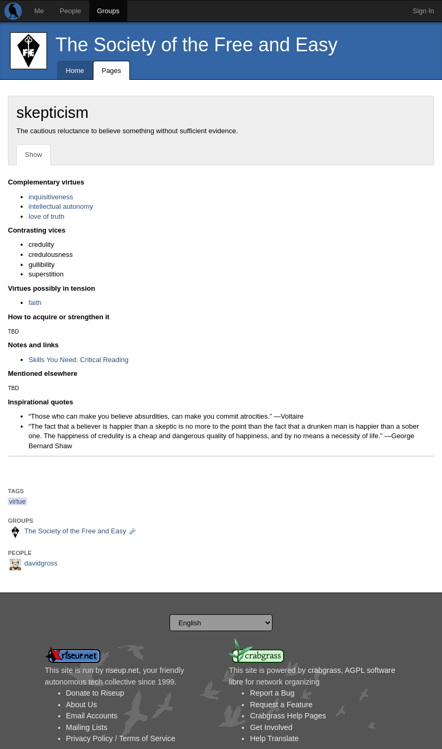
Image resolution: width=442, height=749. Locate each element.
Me (39, 11)
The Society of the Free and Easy (196, 45)
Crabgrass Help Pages (288, 715)
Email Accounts (92, 715)
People (70, 11)
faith (35, 303)
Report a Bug (272, 693)
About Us (81, 704)
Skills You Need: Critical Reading (78, 360)
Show (33, 155)
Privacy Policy (89, 738)
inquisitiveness (51, 197)
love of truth (46, 216)
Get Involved (271, 727)
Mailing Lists (87, 727)
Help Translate (274, 738)
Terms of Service (147, 738)
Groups (108, 11)
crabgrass (324, 670)
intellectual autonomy (61, 206)
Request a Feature (281, 704)
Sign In (423, 11)
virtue (17, 501)
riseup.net (122, 670)
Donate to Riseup (95, 693)
